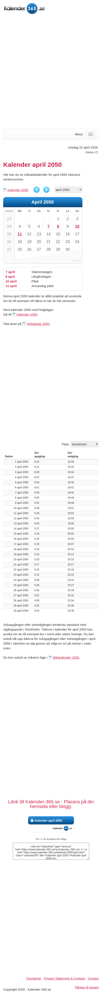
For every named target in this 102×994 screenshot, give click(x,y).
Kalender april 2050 (48, 820)
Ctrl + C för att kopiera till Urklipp (51, 839)
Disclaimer (33, 978)
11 (19, 234)
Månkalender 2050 (66, 657)
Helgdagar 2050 (38, 324)
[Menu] (90, 134)
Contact (93, 978)
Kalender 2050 (17, 190)
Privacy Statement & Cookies (64, 978)
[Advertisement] (51, 72)
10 (77, 226)
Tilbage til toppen (87, 987)
